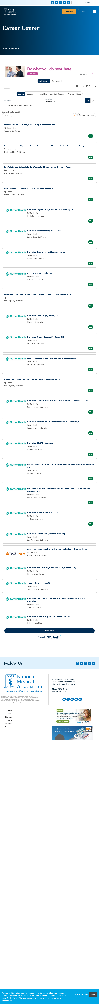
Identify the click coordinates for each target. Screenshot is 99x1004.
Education (8, 717)
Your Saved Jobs (74, 94)
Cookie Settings (81, 994)
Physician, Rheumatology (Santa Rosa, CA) (46, 230)
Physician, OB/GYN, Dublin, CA (40, 443)
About (10, 710)
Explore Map (41, 94)
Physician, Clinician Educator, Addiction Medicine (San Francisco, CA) (57, 400)
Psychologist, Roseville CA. (39, 273)
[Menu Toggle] (95, 12)
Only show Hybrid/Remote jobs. (19, 105)
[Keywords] (23, 100)
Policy (10, 714)
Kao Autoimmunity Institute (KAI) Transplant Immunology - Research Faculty (38, 167)
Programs (8, 724)
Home (4, 49)
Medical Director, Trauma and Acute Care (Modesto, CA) (51, 358)
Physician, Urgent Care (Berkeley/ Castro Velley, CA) (50, 209)
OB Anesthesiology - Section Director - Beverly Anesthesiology (32, 379)
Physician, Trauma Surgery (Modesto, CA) (45, 337)
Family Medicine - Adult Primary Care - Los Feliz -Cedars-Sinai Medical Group (37, 294)
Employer (56, 81)
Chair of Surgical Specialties (39, 583)
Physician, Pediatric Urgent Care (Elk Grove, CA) (48, 616)
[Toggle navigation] (6, 86)
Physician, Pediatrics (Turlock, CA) (42, 512)
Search (21, 94)
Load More (49, 630)
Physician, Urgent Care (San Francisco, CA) (46, 533)
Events (9, 720)
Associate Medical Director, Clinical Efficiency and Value (28, 188)
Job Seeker (43, 81)
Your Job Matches (57, 94)
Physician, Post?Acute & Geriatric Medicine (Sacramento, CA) (54, 421)
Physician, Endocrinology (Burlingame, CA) (46, 252)
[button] (93, 100)
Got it (93, 994)
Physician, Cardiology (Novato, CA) (42, 315)
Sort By (6, 115)
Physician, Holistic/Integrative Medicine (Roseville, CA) (51, 567)
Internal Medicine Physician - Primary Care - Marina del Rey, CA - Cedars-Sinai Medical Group (44, 146)
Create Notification (87, 115)
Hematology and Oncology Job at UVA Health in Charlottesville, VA (57, 549)
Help (80, 86)
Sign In (91, 86)
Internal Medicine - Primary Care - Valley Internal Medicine (29, 124)
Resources (8, 727)
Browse (30, 94)
